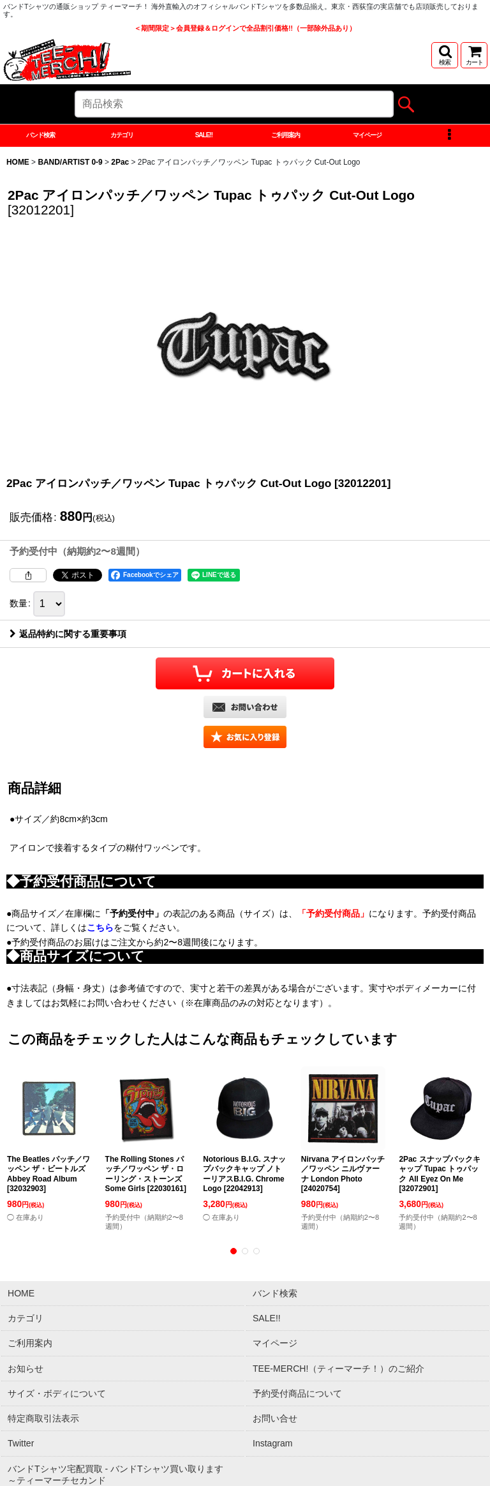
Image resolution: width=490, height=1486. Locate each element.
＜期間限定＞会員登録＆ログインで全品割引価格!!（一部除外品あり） (245, 28)
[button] (444, 55)
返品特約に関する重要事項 (68, 661)
